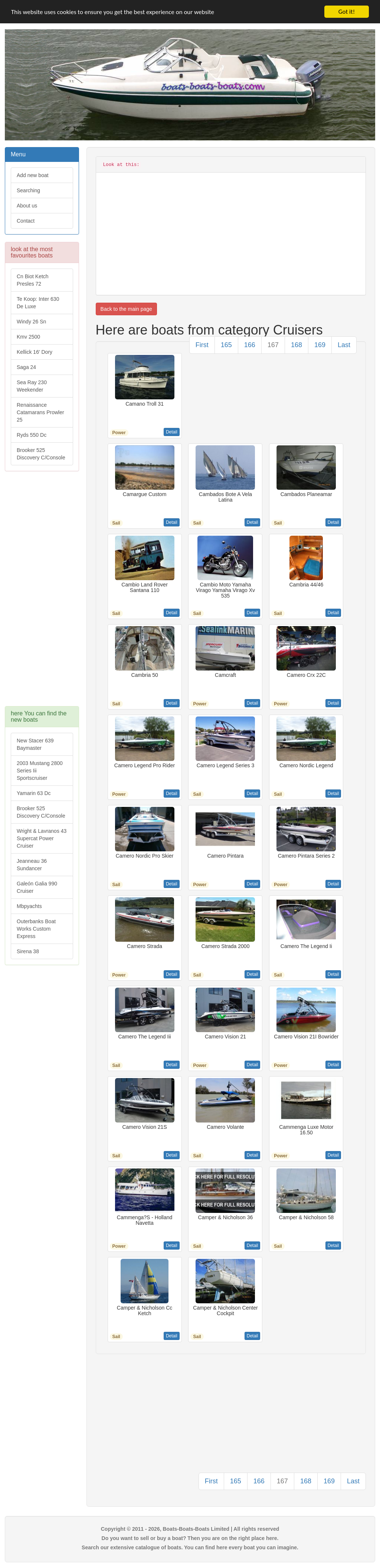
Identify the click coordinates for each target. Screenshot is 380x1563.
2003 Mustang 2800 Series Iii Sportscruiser (40, 770)
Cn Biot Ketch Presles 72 (33, 280)
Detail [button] (171, 432)
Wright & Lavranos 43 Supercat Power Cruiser (41, 838)
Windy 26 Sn (31, 322)
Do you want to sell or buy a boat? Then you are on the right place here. (190, 1538)
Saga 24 (26, 367)
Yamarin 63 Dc (34, 793)
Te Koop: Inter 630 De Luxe (38, 302)
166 (249, 345)
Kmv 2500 (28, 337)
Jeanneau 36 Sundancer (32, 864)
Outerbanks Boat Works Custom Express (36, 928)
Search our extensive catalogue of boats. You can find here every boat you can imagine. (190, 1547)
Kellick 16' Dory (34, 352)
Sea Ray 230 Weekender (32, 386)
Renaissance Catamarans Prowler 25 (40, 412)
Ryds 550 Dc (31, 435)
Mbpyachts (29, 906)
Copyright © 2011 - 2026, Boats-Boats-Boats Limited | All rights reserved (190, 1529)
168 (296, 345)
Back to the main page (126, 309)
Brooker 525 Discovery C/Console (41, 453)
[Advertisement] (42, 592)
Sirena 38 (28, 951)
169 (319, 345)
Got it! (346, 12)
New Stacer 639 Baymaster (35, 744)
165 (226, 345)
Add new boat (33, 175)
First (202, 345)
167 (273, 345)
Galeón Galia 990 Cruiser (37, 887)
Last (344, 345)
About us (27, 206)
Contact (26, 221)
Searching (28, 190)
